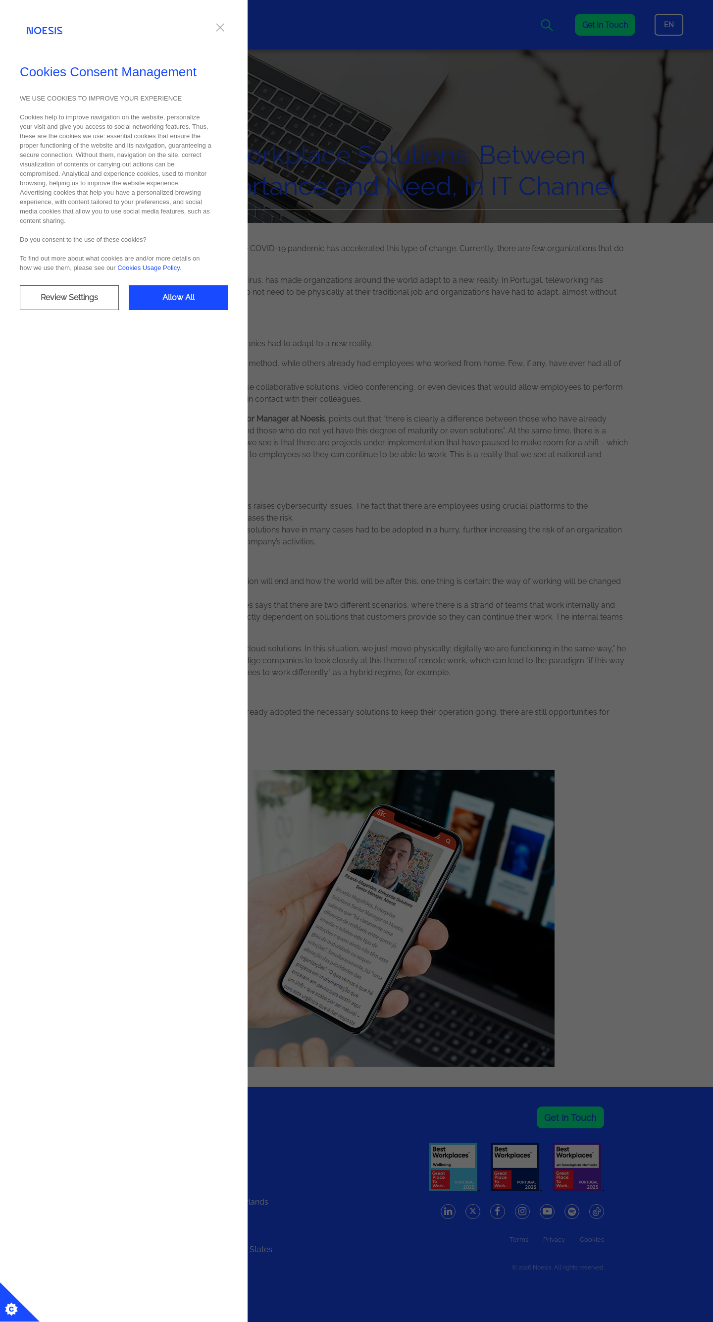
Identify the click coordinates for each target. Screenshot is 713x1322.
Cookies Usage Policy (148, 267)
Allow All (178, 297)
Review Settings (69, 297)
